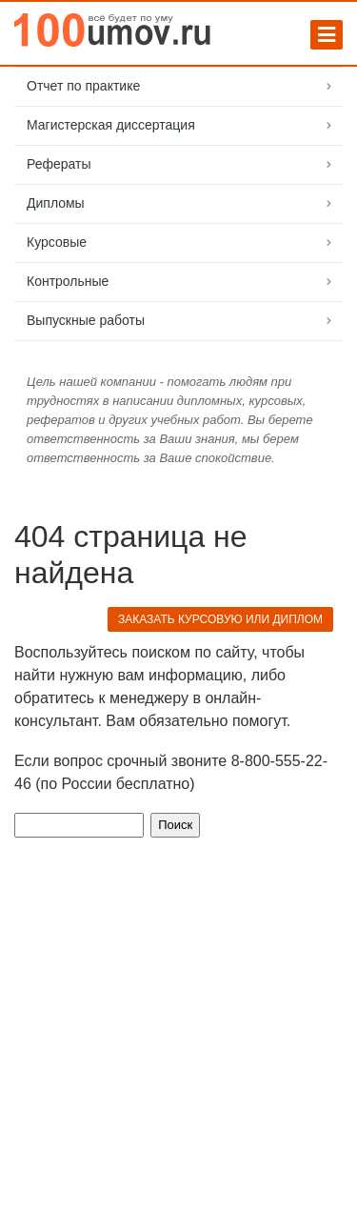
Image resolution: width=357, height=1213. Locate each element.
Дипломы (56, 203)
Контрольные (68, 281)
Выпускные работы (86, 320)
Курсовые (57, 242)
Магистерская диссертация (111, 124)
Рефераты (59, 164)
